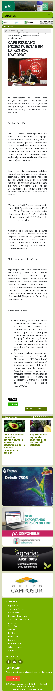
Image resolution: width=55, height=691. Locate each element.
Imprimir (41, 409)
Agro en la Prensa (16, 609)
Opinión (11, 629)
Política (11, 633)
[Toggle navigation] (49, 15)
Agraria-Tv (13, 605)
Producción (13, 636)
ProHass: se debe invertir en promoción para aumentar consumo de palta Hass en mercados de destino (14, 443)
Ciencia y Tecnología (17, 616)
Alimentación (14, 612)
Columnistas (14, 650)
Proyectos (13, 640)
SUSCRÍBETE (13, 679)
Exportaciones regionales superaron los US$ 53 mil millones (38, 439)
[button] (33, 417)
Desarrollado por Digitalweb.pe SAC (27, 689)
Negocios (12, 626)
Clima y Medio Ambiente (19, 619)
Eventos (12, 623)
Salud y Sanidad (15, 647)
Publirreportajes (15, 643)
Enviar (30, 409)
